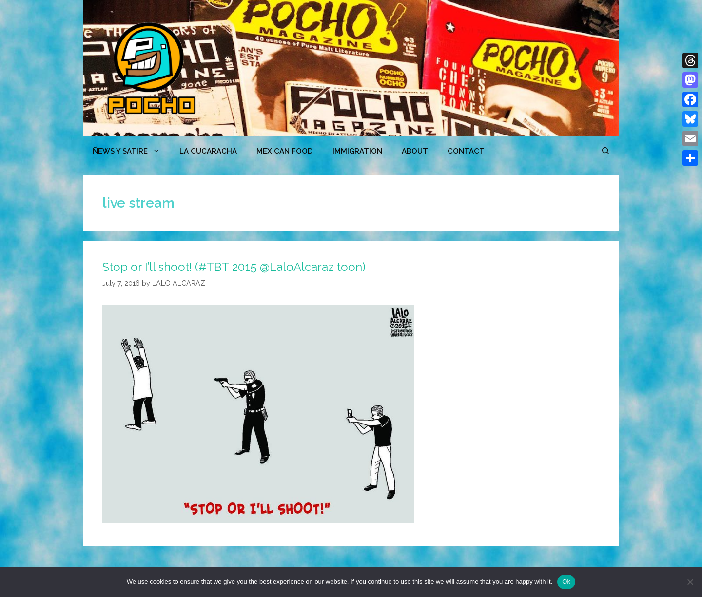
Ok (566, 581)
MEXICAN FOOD (284, 151)
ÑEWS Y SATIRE (131, 151)
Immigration (357, 151)
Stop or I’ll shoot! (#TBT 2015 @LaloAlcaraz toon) (234, 267)
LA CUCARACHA (208, 151)
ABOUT (415, 151)
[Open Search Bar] (605, 151)
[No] (690, 582)
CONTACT (466, 151)
